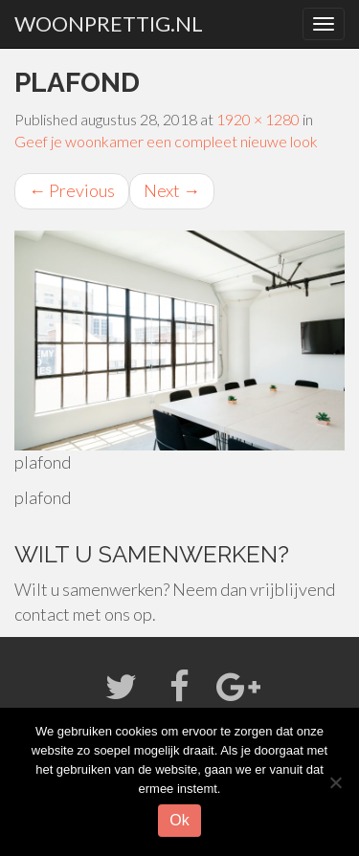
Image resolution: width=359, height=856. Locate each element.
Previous (72, 190)
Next (172, 190)
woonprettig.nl (108, 23)
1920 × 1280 (258, 119)
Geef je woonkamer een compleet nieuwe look (166, 141)
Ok (179, 820)
